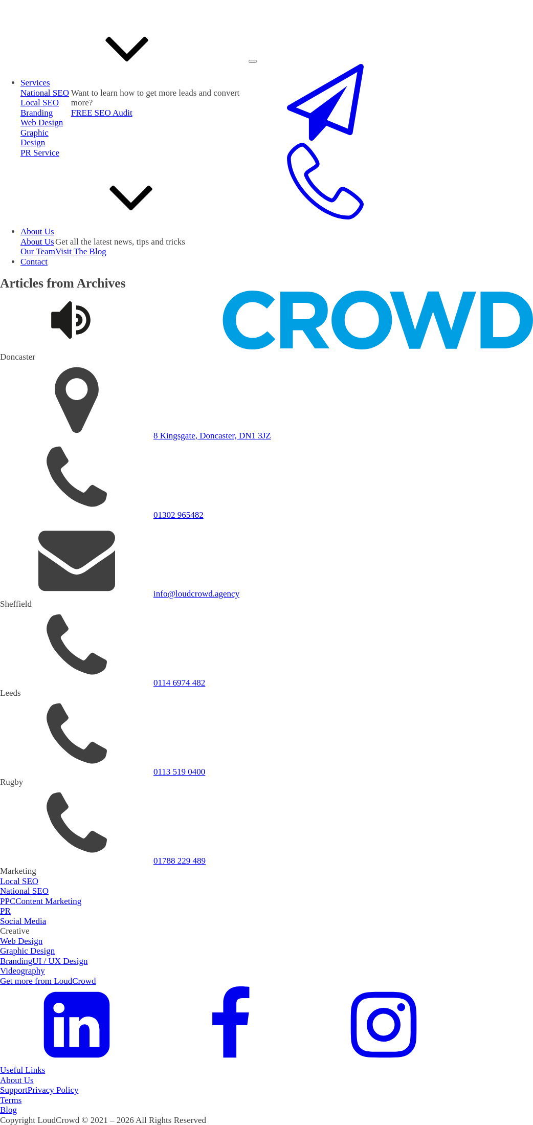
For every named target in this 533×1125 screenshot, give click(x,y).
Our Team (37, 251)
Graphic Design (34, 138)
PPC (7, 901)
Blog (8, 1110)
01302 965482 (178, 515)
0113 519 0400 (179, 772)
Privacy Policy (53, 1090)
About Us (17, 1080)
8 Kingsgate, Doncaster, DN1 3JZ (212, 435)
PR (5, 911)
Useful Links (22, 1070)
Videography (22, 971)
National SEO (24, 891)
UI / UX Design (59, 961)
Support (14, 1090)
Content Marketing (48, 901)
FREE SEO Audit (101, 113)
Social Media (23, 921)
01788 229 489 (179, 861)
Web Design (41, 122)
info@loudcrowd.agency (196, 594)
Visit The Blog (80, 251)
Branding (36, 113)
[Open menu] (253, 61)
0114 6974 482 (179, 683)
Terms (10, 1100)
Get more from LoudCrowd (48, 981)
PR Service (39, 153)
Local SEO (39, 102)
